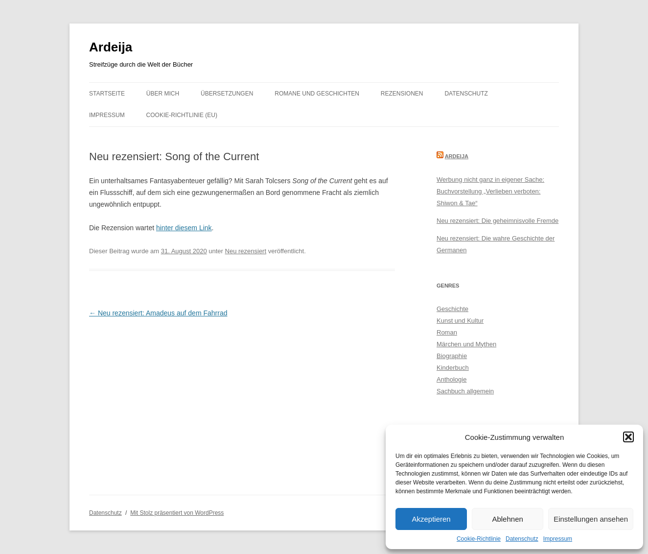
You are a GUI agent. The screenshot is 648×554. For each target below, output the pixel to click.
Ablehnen (507, 519)
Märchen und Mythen (466, 344)
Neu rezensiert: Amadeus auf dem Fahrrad (158, 313)
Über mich (162, 93)
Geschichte (452, 309)
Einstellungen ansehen (591, 519)
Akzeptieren (431, 519)
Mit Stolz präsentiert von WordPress (177, 512)
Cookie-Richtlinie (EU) (181, 115)
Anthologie (451, 379)
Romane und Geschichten (317, 93)
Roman (447, 332)
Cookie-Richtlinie (479, 538)
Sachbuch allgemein (465, 391)
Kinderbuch (453, 367)
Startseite (107, 93)
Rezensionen (402, 93)
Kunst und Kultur (460, 320)
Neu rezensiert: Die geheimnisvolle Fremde (497, 220)
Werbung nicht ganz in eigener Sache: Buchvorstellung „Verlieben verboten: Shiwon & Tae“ (490, 191)
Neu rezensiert (246, 251)
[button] (628, 437)
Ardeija (110, 47)
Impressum (557, 538)
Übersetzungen (227, 93)
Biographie (452, 356)
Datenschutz (522, 538)
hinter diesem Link (184, 228)
